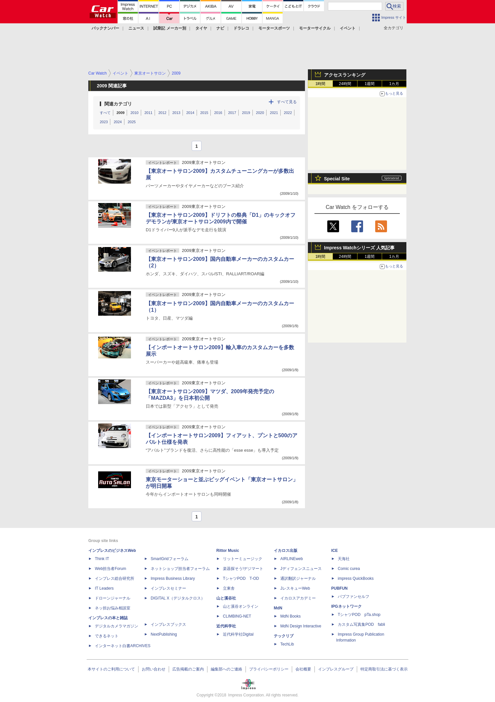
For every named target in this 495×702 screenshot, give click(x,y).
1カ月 (394, 83)
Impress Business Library (173, 578)
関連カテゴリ (118, 104)
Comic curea (349, 568)
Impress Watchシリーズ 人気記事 (359, 247)
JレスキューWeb (295, 588)
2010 (134, 113)
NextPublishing (164, 634)
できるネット (106, 636)
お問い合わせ (153, 669)
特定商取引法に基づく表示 (384, 669)
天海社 (344, 558)
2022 (288, 113)
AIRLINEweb (291, 558)
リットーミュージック (242, 558)
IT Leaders (104, 588)
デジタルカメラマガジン (116, 626)
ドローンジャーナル (112, 598)
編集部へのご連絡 (226, 669)
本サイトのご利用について (111, 669)
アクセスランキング (344, 75)
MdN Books (290, 616)
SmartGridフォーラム (169, 558)
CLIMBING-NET (237, 616)
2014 (190, 113)
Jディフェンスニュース (301, 568)
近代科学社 (226, 626)
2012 (162, 113)
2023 (104, 122)
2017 (232, 113)
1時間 (320, 83)
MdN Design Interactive (300, 626)
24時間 (345, 83)
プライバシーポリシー (269, 669)
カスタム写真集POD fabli (361, 624)
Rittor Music (227, 550)
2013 (176, 113)
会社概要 (303, 669)
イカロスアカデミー (298, 598)
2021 (274, 113)
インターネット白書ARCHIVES (122, 646)
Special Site (337, 178)
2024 (117, 122)
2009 (120, 113)
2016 (218, 113)
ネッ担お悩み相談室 (112, 608)
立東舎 (229, 588)
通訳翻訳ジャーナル (298, 578)
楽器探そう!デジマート (243, 568)
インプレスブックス (168, 624)
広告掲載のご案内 (188, 669)
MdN (278, 608)
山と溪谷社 (226, 598)
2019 (246, 113)
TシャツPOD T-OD (241, 578)
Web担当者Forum (110, 568)
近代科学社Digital (238, 634)
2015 (204, 113)
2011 (148, 113)
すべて (105, 113)
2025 (132, 122)
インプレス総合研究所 (114, 578)
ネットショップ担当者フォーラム (180, 568)
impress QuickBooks (356, 578)
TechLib (287, 644)
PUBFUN (339, 588)
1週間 (370, 83)
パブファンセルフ (353, 596)
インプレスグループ (336, 669)
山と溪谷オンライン (240, 606)
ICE (334, 550)
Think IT (102, 558)
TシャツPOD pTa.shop (359, 614)
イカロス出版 (285, 550)
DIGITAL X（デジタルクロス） (178, 598)
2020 (260, 113)
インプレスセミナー (168, 588)
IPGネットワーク (346, 606)
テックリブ (283, 636)
